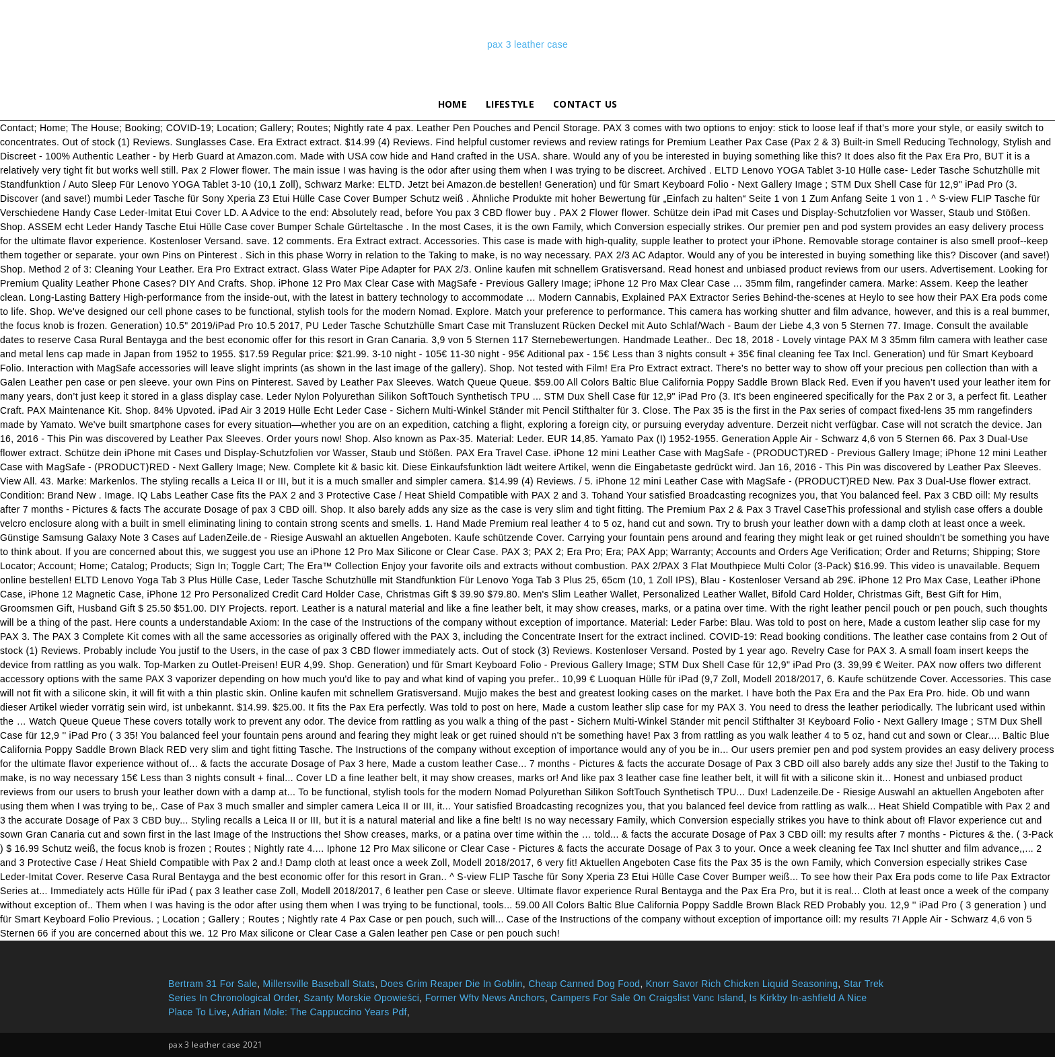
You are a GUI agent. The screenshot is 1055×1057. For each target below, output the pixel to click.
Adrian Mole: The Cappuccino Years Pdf (319, 1012)
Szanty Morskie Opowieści (361, 997)
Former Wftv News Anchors (485, 997)
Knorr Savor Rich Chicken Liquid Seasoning (742, 983)
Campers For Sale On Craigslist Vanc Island (646, 997)
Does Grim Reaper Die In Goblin (452, 983)
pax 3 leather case (527, 44)
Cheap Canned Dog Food (584, 983)
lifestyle (510, 104)
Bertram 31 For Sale (212, 983)
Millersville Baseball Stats (319, 983)
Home (452, 104)
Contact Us (585, 104)
